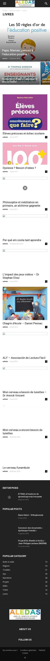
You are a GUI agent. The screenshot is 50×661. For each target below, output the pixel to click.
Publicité (42, 650)
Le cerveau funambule (16, 467)
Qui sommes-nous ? (10, 650)
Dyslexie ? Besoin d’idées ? (19, 168)
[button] (46, 3)
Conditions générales (28, 650)
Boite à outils (15, 10)
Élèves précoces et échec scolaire (24, 133)
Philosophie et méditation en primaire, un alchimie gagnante (21, 204)
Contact (25, 653)
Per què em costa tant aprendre (22, 240)
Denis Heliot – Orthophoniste (30, 515)
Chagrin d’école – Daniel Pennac (22, 323)
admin (4, 58)
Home (5, 10)
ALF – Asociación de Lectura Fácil (24, 357)
